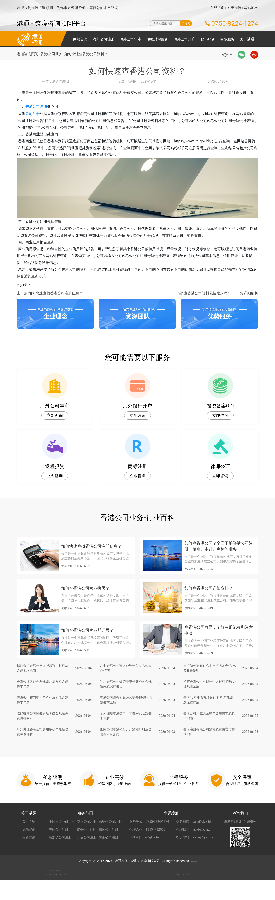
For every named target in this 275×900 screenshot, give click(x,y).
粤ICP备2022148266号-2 (194, 868)
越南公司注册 (108, 845)
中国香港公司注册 (62, 829)
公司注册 (38, 114)
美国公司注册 (58, 837)
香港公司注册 (42, 107)
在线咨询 (217, 8)
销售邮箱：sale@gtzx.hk (194, 829)
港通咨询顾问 (27, 54)
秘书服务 (208, 39)
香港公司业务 (53, 54)
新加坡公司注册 (60, 845)
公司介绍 (28, 829)
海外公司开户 (184, 39)
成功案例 (28, 837)
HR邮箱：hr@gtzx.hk (144, 845)
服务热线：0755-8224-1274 (149, 829)
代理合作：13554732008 (147, 837)
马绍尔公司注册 (110, 829)
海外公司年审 (130, 39)
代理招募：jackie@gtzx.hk (195, 837)
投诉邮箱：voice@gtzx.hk (194, 845)
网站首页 (80, 39)
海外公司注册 (104, 39)
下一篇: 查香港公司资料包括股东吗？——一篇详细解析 (214, 301)
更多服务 (227, 39)
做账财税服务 (157, 39)
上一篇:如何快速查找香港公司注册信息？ (50, 301)
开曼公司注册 (86, 845)
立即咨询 (55, 423)
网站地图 (251, 8)
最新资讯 (28, 845)
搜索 (186, 23)
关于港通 (234, 8)
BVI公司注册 (86, 837)
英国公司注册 (86, 829)
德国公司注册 (108, 837)
